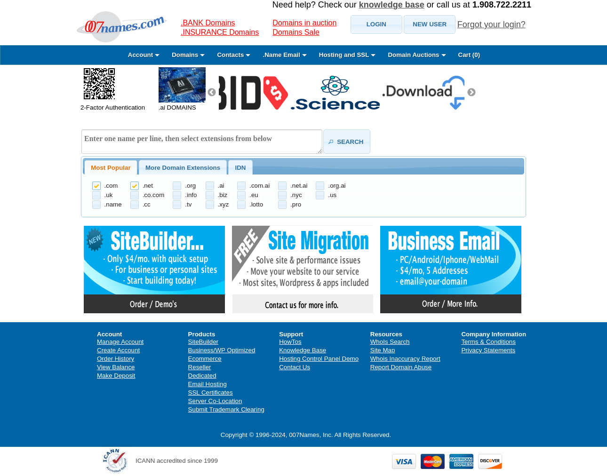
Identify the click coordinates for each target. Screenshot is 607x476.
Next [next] (471, 92)
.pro (295, 204)
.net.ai (298, 185)
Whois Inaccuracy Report (405, 358)
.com (111, 185)
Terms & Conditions (488, 341)
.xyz (223, 204)
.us (332, 194)
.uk (108, 194)
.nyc (296, 194)
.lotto (256, 204)
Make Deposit (116, 375)
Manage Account (120, 341)
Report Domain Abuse (400, 367)
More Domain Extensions (182, 167)
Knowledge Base (302, 350)
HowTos (290, 341)
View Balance (116, 367)
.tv (188, 204)
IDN (240, 167)
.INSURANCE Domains (220, 32)
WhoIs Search (390, 341)
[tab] (110, 167)
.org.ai (336, 185)
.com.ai (259, 185)
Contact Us (294, 367)
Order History (115, 358)
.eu (253, 194)
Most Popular (110, 167)
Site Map (382, 350)
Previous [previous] (211, 92)
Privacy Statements (488, 350)
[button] (376, 24)
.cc (147, 204)
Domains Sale (295, 32)
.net (148, 185)
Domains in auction (304, 23)
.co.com (154, 194)
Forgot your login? (491, 24)
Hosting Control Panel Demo (319, 358)
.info (191, 194)
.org (190, 185)
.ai (221, 185)
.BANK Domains (208, 23)
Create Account (118, 350)
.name (113, 204)
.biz (223, 194)
